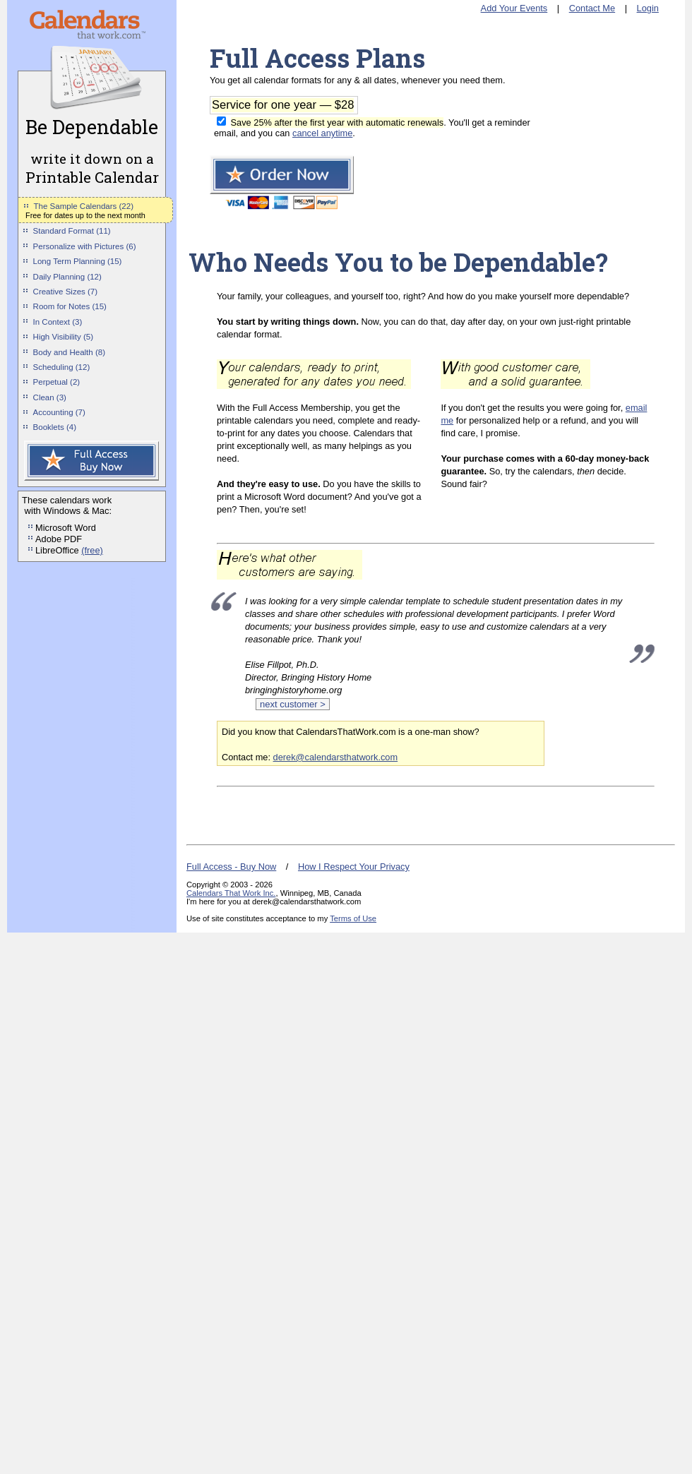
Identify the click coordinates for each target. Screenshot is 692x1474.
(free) (92, 550)
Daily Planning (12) (67, 276)
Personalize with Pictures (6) (84, 246)
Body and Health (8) (69, 352)
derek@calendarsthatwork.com (335, 757)
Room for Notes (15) (70, 306)
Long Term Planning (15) (77, 261)
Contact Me (592, 8)
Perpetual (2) (56, 382)
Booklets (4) (54, 427)
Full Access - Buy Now (231, 866)
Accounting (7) (59, 412)
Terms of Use (353, 918)
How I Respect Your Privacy (354, 866)
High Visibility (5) (63, 336)
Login (648, 8)
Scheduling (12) (61, 367)
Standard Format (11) (72, 231)
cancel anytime (322, 133)
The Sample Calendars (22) (83, 206)
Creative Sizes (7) (65, 291)
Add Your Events (514, 8)
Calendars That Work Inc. (230, 893)
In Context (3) (58, 322)
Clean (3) (49, 397)
